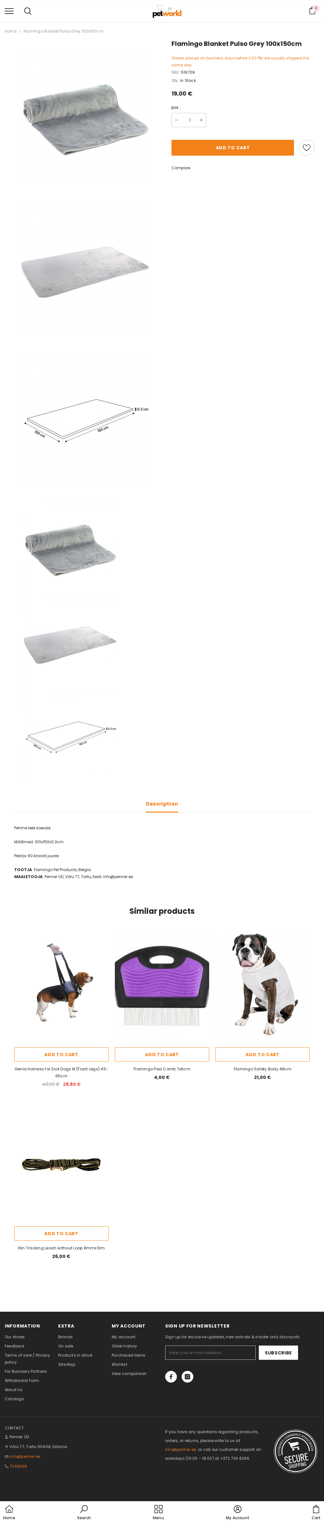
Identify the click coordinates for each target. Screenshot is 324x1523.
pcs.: (176, 107)
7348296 (18, 1466)
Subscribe (278, 1353)
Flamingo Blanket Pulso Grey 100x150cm (63, 31)
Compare (180, 167)
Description (162, 804)
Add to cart (233, 148)
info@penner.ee (24, 1456)
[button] (84, 1512)
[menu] (9, 10)
